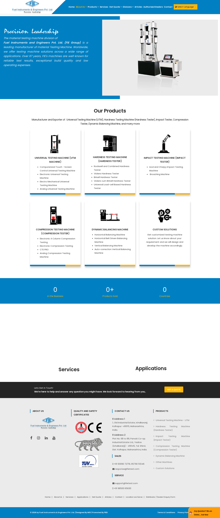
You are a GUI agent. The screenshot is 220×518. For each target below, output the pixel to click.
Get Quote (115, 6)
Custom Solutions (165, 468)
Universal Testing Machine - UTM (172, 420)
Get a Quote (173, 389)
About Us (81, 6)
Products (93, 6)
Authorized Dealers (153, 6)
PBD (104, 512)
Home (72, 6)
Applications (82, 497)
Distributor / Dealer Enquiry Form (160, 497)
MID (87, 512)
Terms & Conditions (166, 512)
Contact (168, 6)
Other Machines (164, 462)
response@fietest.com (127, 468)
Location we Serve (134, 497)
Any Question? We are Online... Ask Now (203, 513)
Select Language (185, 6)
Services (104, 6)
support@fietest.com (126, 483)
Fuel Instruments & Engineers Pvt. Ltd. (56, 512)
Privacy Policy (184, 512)
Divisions (128, 6)
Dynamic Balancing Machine (170, 455)
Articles (138, 6)
